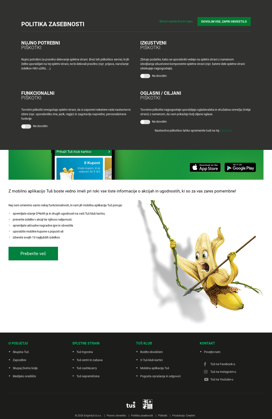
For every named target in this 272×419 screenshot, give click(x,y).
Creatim (190, 415)
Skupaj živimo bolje (25, 368)
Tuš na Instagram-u (223, 371)
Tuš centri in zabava (89, 360)
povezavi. (226, 130)
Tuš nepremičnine (87, 376)
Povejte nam (212, 352)
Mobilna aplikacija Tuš (154, 368)
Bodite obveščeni (151, 352)
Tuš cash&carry (86, 368)
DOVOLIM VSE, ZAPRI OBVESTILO (224, 21)
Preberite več (33, 253)
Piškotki (162, 415)
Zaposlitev (19, 360)
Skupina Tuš (21, 352)
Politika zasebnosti (142, 415)
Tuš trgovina (84, 352)
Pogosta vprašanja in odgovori (160, 376)
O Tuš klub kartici (151, 360)
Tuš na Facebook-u (222, 364)
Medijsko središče (24, 376)
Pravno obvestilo (116, 415)
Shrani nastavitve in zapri (176, 21)
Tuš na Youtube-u (221, 379)
